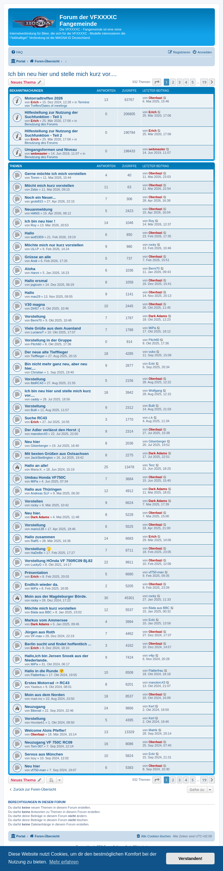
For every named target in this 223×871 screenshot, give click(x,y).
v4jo (151, 655)
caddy (35, 399)
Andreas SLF (40, 493)
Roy (34, 225)
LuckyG (36, 564)
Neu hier (32, 442)
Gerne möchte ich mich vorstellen (55, 173)
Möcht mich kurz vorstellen (49, 185)
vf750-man (156, 572)
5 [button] (193, 82)
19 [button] (204, 82)
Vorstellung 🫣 (38, 549)
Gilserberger (39, 445)
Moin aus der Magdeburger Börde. (56, 596)
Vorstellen (34, 501)
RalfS (35, 541)
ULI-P (35, 249)
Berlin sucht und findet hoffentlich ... (58, 644)
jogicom (36, 284)
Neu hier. (33, 513)
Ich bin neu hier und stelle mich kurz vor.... (62, 74)
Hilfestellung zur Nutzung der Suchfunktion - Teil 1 (51, 114)
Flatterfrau (38, 675)
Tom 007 (37, 746)
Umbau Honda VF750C (45, 477)
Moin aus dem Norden (45, 695)
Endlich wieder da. (41, 584)
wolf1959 (37, 237)
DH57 (35, 308)
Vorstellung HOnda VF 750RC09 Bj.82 (59, 561)
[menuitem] (17, 52)
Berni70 (154, 268)
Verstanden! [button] (190, 858)
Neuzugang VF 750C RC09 (48, 742)
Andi (34, 261)
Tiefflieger (38, 356)
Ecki (152, 363)
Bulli (34, 410)
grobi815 (37, 201)
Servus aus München (44, 754)
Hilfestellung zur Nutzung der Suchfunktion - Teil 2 (51, 133)
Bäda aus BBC (41, 612)
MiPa (152, 328)
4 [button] (186, 82)
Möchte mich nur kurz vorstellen (54, 245)
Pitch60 (36, 344)
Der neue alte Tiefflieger (46, 352)
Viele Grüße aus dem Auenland (53, 328)
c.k (151, 417)
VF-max (36, 636)
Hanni (35, 272)
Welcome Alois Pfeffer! (45, 730)
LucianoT (37, 332)
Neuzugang (35, 706)
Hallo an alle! (36, 465)
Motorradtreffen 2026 (44, 98)
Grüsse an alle (38, 257)
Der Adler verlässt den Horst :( (52, 430)
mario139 (37, 529)
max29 (35, 296)
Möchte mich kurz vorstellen (50, 608)
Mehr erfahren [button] (64, 861)
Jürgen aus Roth (40, 632)
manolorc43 (39, 434)
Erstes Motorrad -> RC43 (47, 683)
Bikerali (36, 710)
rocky (152, 244)
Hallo (29, 233)
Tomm (35, 177)
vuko (152, 351)
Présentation (36, 572)
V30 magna (35, 304)
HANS (35, 213)
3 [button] (180, 82)
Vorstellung (35, 316)
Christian (37, 372)
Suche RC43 (36, 418)
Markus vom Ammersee (46, 620)
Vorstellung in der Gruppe (48, 340)
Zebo (34, 189)
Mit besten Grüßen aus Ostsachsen (57, 453)
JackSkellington (42, 457)
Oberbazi (155, 98)
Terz (152, 465)
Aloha (30, 269)
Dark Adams (158, 316)
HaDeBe (37, 552)
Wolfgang (155, 390)
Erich (35, 102)
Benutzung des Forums (41, 124)
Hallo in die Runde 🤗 (44, 671)
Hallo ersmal (36, 281)
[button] (156, 82)
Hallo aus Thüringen (43, 489)
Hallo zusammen (40, 537)
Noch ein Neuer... (40, 197)
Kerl (151, 706)
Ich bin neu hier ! (40, 221)
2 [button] (173, 82)
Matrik (153, 730)
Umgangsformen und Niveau (51, 149)
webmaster (39, 153)
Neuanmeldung (38, 209)
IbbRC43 (37, 383)
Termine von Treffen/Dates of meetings (57, 103)
